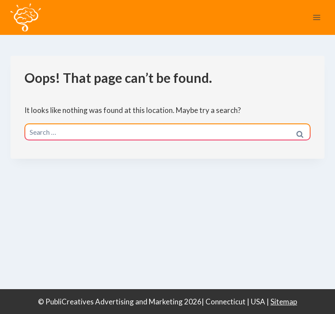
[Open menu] (316, 17)
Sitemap (283, 301)
